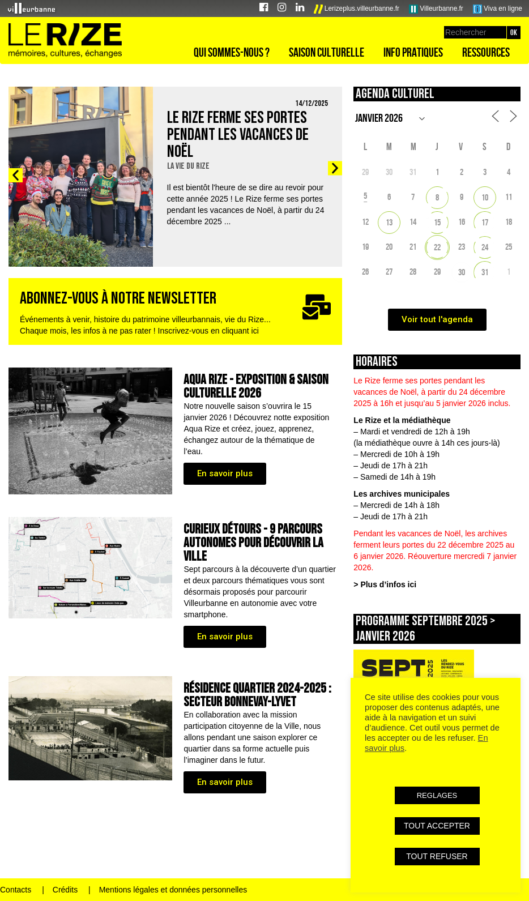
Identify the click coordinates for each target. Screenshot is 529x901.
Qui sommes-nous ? (232, 52)
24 (484, 247)
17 (484, 222)
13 (389, 222)
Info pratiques (413, 52)
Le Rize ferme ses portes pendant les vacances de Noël (238, 135)
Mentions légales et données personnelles (173, 889)
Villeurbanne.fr (436, 9)
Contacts (15, 889)
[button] (15, 175)
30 (461, 272)
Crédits (65, 889)
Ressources (486, 52)
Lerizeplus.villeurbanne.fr (357, 9)
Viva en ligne (497, 9)
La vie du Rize (188, 166)
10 (484, 197)
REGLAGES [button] (437, 795)
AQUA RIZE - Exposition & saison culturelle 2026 (256, 386)
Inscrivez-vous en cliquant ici (208, 330)
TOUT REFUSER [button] (436, 856)
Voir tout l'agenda (437, 319)
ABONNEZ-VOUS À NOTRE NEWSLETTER (118, 298)
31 (484, 272)
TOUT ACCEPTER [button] (437, 825)
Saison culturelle (326, 52)
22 (437, 247)
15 (437, 222)
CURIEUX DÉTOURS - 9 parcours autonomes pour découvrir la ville (253, 543)
